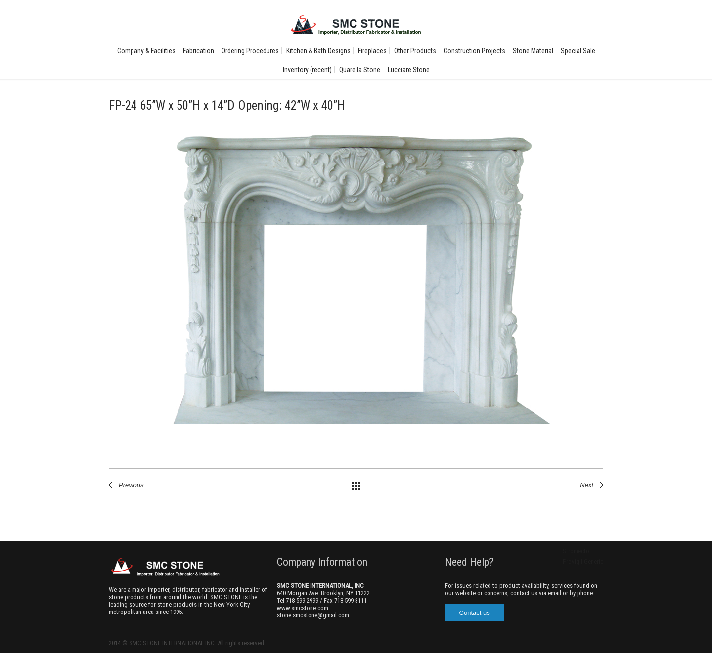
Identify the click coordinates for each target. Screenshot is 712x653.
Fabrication (198, 51)
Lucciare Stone (409, 70)
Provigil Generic (583, 561)
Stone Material (533, 51)
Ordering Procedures (250, 51)
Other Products (415, 51)
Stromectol (577, 551)
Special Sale (578, 51)
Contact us (474, 612)
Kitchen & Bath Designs (318, 51)
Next (586, 485)
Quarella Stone (359, 70)
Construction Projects (474, 51)
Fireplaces (372, 51)
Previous (131, 485)
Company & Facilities (146, 51)
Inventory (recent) (307, 70)
